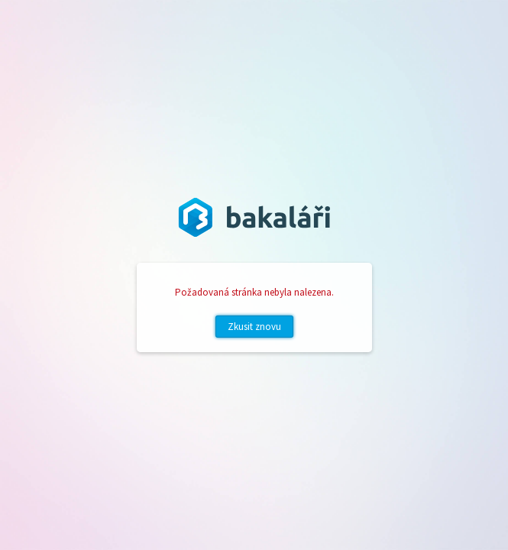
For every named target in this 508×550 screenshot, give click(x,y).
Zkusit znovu (254, 326)
